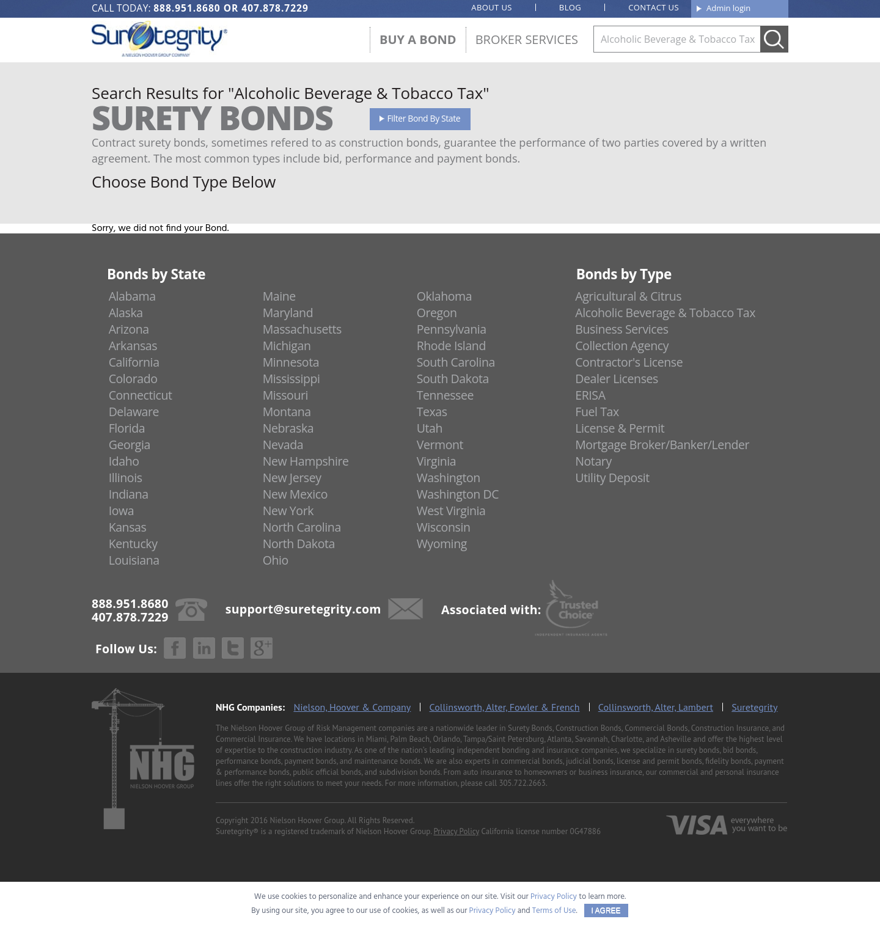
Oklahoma (444, 296)
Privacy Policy (456, 831)
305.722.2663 (522, 783)
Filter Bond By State (424, 118)
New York (288, 510)
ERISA (590, 395)
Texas (432, 411)
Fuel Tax (597, 411)
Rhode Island (451, 345)
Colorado (133, 378)
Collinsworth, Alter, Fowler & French (505, 707)
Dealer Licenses (616, 378)
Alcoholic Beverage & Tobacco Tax (665, 312)
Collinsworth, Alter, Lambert (655, 707)
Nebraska (288, 428)
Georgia (129, 444)
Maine (279, 296)
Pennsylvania (451, 329)
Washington (448, 477)
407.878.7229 (274, 8)
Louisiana (134, 560)
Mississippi (291, 378)
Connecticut (140, 395)
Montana (287, 411)
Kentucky (133, 543)
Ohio (275, 560)
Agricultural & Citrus (628, 296)
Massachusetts (302, 329)
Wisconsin (444, 527)
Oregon (437, 312)
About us (491, 7)
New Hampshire (306, 461)
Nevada (283, 444)
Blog (570, 7)
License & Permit (619, 428)
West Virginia (451, 510)
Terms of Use (554, 910)
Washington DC (458, 494)
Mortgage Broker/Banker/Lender (662, 444)
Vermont (440, 444)
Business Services (621, 329)
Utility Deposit (612, 477)
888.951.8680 (186, 8)
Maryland (288, 312)
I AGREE (606, 910)
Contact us (653, 7)
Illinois (125, 477)
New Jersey (292, 477)
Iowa (121, 510)
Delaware (134, 411)
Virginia (437, 461)
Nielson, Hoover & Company (352, 707)
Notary (593, 461)
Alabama (132, 296)
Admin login (728, 7)
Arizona (129, 329)
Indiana (128, 494)
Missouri (285, 395)
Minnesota (291, 362)
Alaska (126, 312)
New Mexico (295, 494)
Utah (429, 428)
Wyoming (442, 543)
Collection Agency (622, 345)
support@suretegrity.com (303, 608)
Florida (127, 428)
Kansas (128, 527)
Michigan (287, 345)
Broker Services (526, 39)
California (134, 362)
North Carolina (302, 527)
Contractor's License (629, 362)
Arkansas (133, 345)
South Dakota (453, 378)
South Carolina (456, 362)
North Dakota (299, 543)
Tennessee (445, 395)
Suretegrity (754, 707)
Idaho (124, 461)
